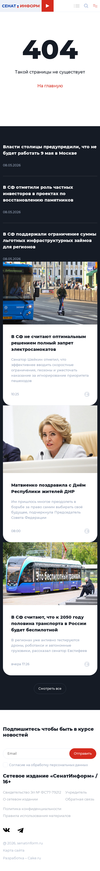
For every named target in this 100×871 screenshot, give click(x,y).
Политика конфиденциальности (32, 809)
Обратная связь (79, 799)
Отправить (83, 753)
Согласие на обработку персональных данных (48, 765)
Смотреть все (50, 689)
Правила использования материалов (37, 816)
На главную (50, 85)
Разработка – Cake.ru (22, 858)
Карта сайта (14, 850)
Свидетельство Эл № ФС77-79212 (32, 792)
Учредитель (76, 792)
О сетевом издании (20, 799)
